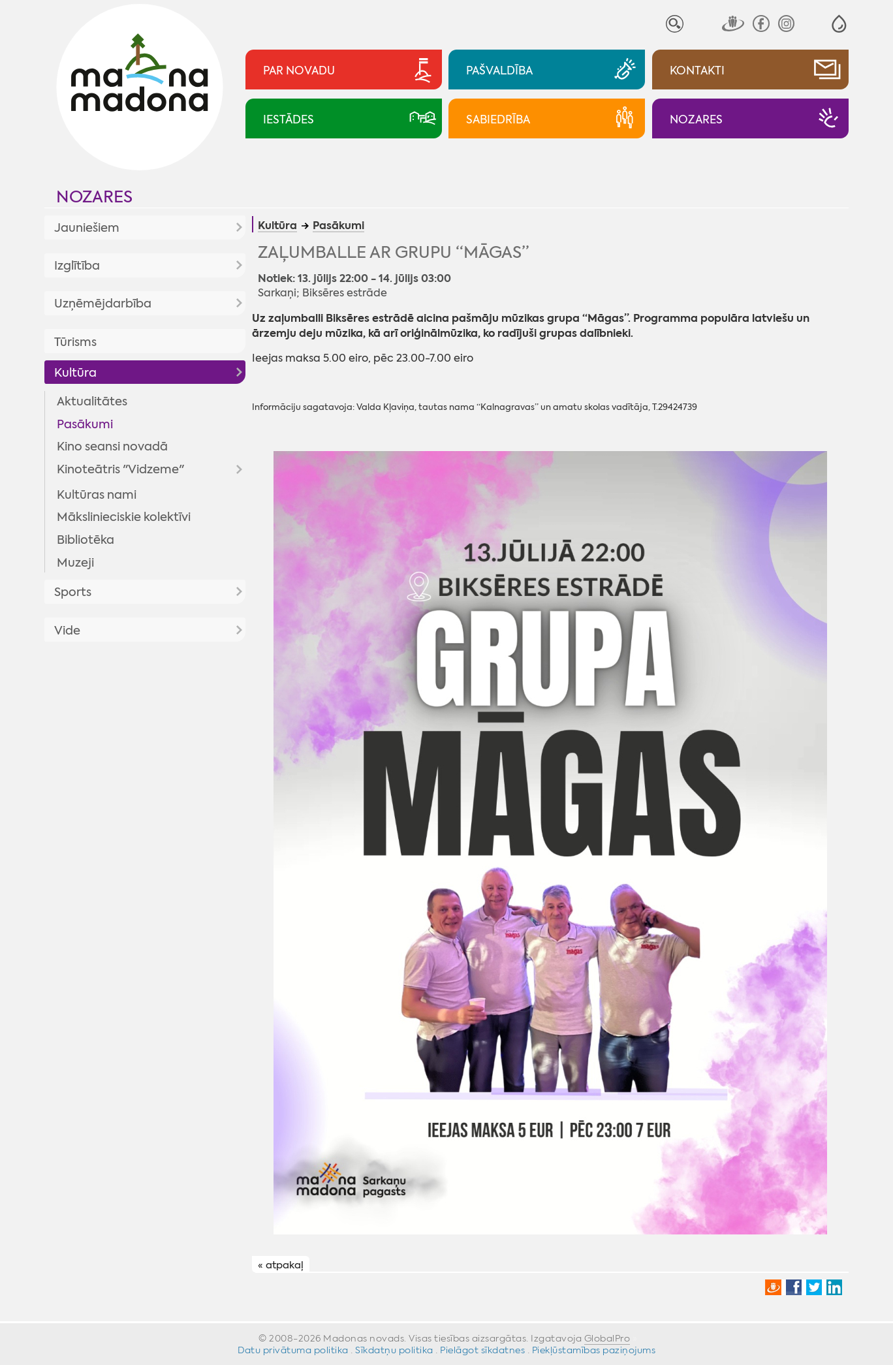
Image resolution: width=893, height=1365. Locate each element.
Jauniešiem (86, 228)
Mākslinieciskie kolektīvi (124, 517)
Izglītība (77, 266)
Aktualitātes (92, 401)
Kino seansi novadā (112, 446)
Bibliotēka (85, 540)
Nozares (94, 197)
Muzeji (75, 563)
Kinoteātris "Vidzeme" (120, 469)
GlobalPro (607, 1338)
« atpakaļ (281, 1265)
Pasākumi (85, 424)
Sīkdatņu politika (394, 1350)
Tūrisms (75, 342)
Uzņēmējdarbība (102, 303)
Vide (67, 630)
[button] (839, 23)
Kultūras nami (96, 495)
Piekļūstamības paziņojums (594, 1350)
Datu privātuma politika (293, 1350)
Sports (72, 592)
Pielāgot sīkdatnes (482, 1350)
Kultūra (75, 373)
